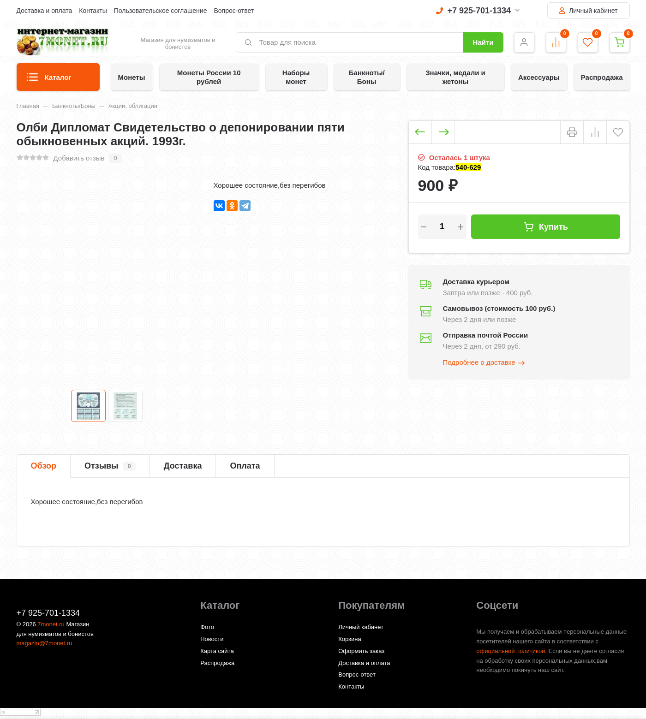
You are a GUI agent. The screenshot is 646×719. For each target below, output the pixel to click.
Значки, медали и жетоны (455, 77)
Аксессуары (539, 77)
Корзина (349, 639)
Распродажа (602, 77)
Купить (545, 226)
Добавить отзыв (79, 158)
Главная (28, 105)
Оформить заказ (361, 651)
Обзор (43, 465)
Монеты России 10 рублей (209, 77)
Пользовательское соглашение (160, 10)
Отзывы (110, 466)
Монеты (131, 77)
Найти (483, 42)
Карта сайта (216, 651)
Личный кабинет (588, 10)
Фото (207, 627)
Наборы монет (296, 77)
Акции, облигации (132, 105)
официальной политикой (510, 651)
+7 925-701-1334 (478, 10)
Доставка (183, 465)
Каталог (49, 80)
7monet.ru (51, 624)
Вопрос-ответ (234, 10)
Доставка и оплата (44, 10)
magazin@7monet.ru (44, 643)
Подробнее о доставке (484, 363)
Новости (211, 639)
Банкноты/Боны (367, 77)
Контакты (93, 10)
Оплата (245, 465)
